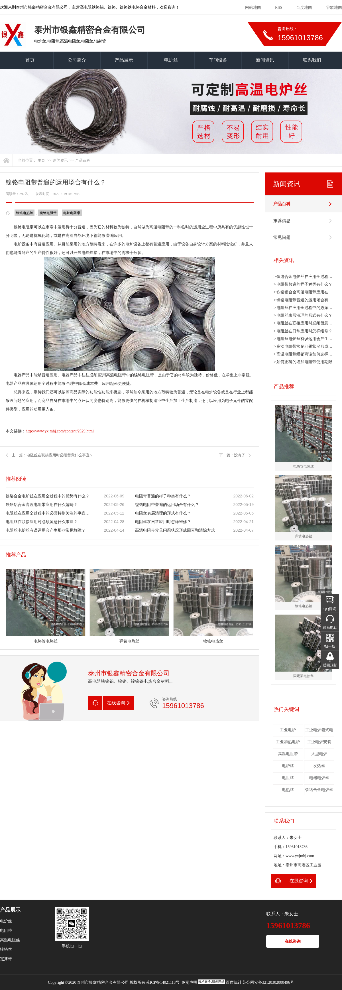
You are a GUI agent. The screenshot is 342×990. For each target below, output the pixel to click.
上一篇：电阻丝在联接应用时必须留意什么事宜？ (52, 455)
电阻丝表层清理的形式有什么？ (163, 513)
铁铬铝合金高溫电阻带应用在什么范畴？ (42, 505)
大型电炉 (319, 754)
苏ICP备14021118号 (163, 982)
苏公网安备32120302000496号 (268, 982)
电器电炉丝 (319, 778)
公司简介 (77, 60)
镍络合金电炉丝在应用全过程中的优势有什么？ (47, 496)
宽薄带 (6, 959)
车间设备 (218, 60)
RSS (278, 7)
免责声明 (189, 982)
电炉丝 (171, 60)
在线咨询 (293, 941)
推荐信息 (281, 220)
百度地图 (304, 7)
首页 (29, 60)
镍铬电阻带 (48, 213)
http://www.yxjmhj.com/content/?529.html (60, 431)
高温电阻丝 (10, 940)
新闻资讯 (265, 60)
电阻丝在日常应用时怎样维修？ (163, 522)
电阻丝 (288, 778)
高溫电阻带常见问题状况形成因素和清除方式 (175, 530)
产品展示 (124, 60)
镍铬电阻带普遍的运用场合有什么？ (167, 505)
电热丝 (288, 790)
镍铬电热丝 (24, 213)
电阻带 (6, 930)
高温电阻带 (288, 754)
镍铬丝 (6, 949)
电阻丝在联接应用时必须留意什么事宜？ (42, 522)
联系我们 (312, 60)
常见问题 (281, 237)
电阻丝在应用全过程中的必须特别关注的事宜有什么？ (49, 513)
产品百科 (82, 160)
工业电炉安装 (319, 742)
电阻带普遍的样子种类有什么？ (163, 496)
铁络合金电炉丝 (319, 790)
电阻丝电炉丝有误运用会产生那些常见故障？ (45, 530)
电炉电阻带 (71, 213)
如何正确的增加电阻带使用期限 (304, 362)
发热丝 (319, 766)
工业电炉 (288, 730)
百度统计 (234, 982)
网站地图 (253, 7)
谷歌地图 (334, 7)
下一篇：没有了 (232, 455)
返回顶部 (330, 665)
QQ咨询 (329, 609)
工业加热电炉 (288, 742)
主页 (41, 160)
